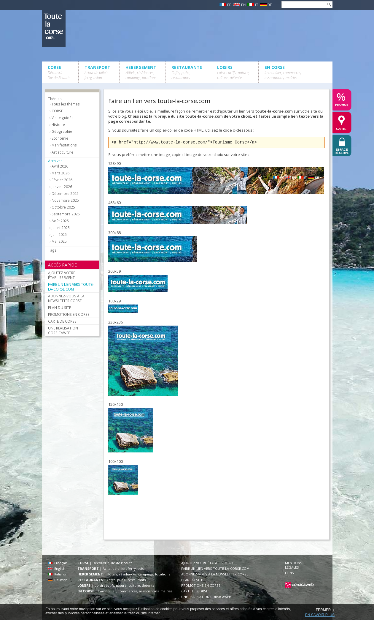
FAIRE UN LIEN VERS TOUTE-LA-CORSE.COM (71, 286)
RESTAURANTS (186, 72)
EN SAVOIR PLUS (320, 615)
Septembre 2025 (66, 214)
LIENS (289, 573)
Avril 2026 (60, 166)
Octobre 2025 (63, 207)
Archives (55, 160)
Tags (52, 250)
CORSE (58, 72)
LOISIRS (233, 72)
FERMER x (325, 610)
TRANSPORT (97, 72)
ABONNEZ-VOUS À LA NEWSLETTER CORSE (66, 298)
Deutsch (57, 580)
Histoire (58, 125)
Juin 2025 (59, 234)
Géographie (62, 131)
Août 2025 (60, 221)
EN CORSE (283, 72)
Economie (60, 138)
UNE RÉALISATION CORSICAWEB (63, 330)
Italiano (57, 574)
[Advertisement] (216, 519)
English (56, 568)
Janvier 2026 (62, 187)
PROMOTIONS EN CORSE (68, 314)
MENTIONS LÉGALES (293, 565)
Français (57, 563)
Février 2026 (62, 180)
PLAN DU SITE (59, 307)
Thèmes (55, 98)
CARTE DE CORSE (62, 321)
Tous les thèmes (66, 104)
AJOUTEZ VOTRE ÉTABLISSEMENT (61, 275)
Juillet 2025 (61, 228)
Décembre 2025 (65, 193)
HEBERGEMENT (140, 72)
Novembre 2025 (65, 200)
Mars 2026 (60, 173)
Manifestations (64, 145)
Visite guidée (63, 118)
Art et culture (62, 152)
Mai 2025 (59, 241)
